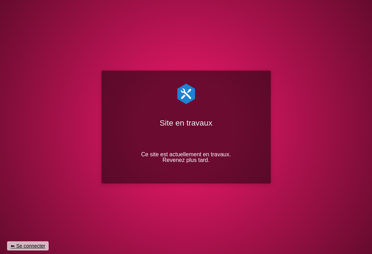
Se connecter (30, 246)
